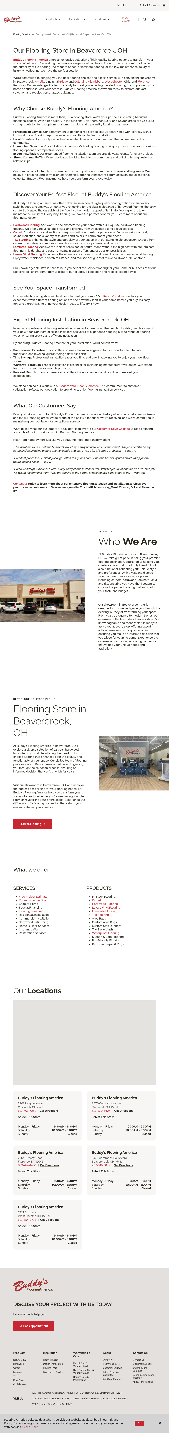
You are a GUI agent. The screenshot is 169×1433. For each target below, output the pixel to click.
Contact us (20, 483)
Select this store (29, 1117)
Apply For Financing (143, 1382)
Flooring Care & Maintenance (81, 1378)
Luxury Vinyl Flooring (106, 907)
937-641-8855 (101, 1165)
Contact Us (138, 1360)
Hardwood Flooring (105, 903)
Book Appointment (34, 1326)
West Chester (114, 81)
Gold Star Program (112, 1379)
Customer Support (142, 1364)
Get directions (49, 1110)
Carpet (96, 900)
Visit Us (122, 5)
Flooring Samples (30, 911)
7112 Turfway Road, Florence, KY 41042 (51, 1398)
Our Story (108, 1360)
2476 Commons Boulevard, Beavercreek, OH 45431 (100, 1398)
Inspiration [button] (77, 19)
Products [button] (53, 19)
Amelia (39, 81)
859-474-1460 (27, 1165)
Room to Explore (111, 1364)
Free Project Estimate (33, 896)
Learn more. (30, 1427)
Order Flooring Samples (140, 1369)
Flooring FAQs (50, 1368)
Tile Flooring (101, 914)
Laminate (18, 1372)
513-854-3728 (27, 1219)
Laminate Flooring (104, 911)
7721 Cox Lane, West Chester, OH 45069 (52, 1404)
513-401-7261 (27, 1110)
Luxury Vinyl (19, 1360)
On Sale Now (19, 1384)
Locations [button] (102, 19)
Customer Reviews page (113, 428)
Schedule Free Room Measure (143, 1376)
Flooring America (21, 34)
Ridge (64, 81)
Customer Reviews (112, 1368)
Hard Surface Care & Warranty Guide (83, 1371)
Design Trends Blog (53, 1364)
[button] (150, 5)
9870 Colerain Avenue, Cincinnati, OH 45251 (98, 1393)
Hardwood (18, 1364)
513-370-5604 (101, 1110)
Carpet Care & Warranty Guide (81, 1364)
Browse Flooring (33, 824)
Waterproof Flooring (106, 933)
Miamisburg (95, 81)
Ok (139, 1423)
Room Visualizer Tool (33, 900)
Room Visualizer (114, 296)
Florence (144, 81)
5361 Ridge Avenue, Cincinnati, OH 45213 (52, 1393)
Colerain (80, 81)
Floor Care (18, 1380)
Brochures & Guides (53, 1372)
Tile (15, 1376)
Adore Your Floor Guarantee (80, 386)
